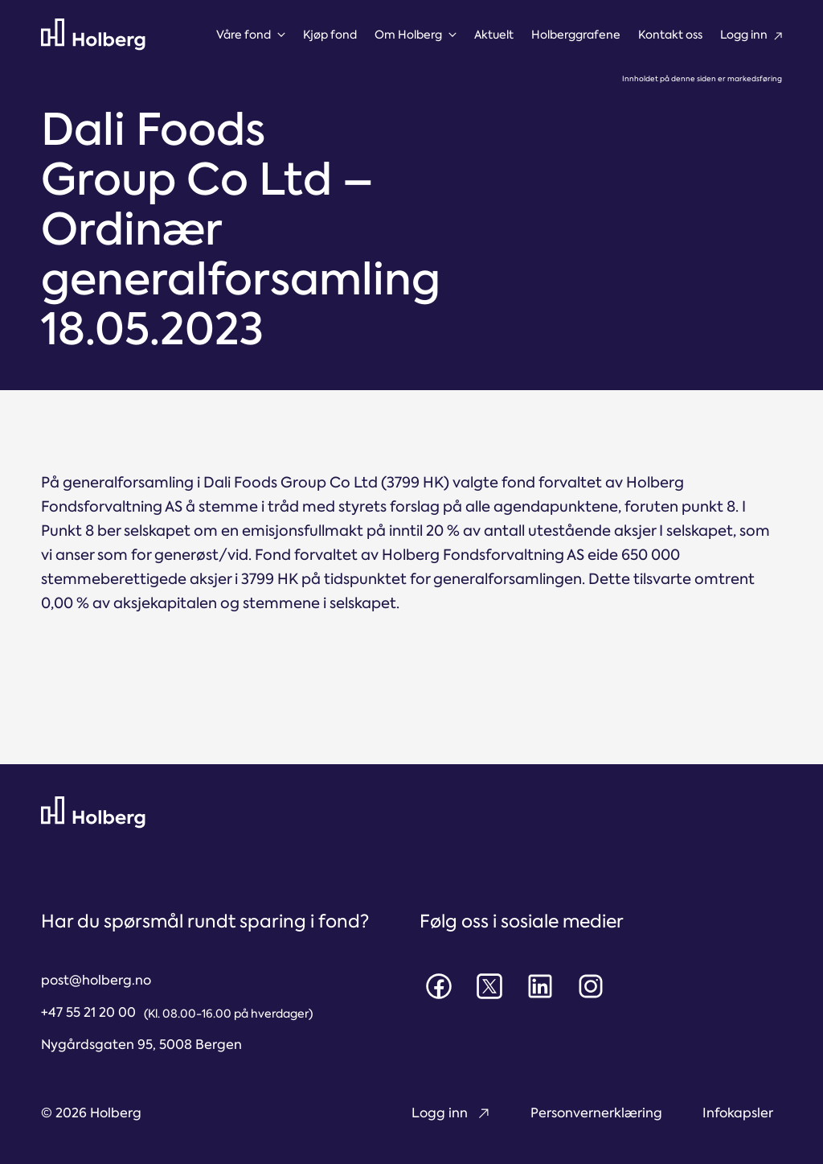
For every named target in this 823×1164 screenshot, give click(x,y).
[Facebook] (439, 986)
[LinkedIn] (540, 986)
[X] (489, 986)
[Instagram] (590, 986)
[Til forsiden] (93, 34)
